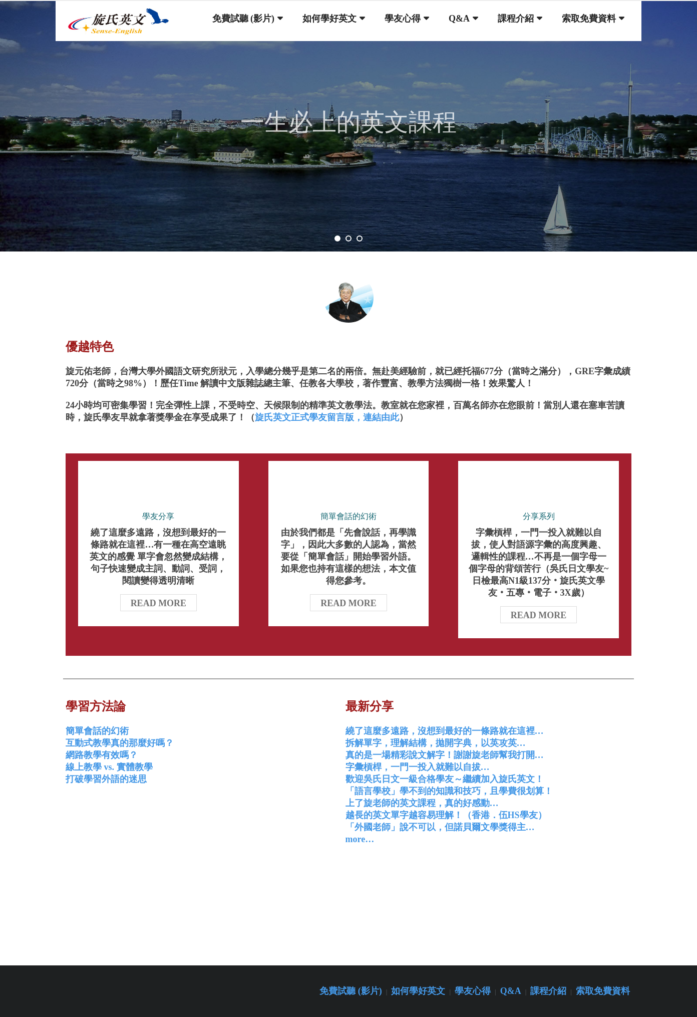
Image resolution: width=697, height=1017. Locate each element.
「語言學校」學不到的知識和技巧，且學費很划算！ (449, 791)
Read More (159, 603)
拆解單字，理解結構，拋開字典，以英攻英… (435, 743)
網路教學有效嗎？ (102, 755)
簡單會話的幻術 (97, 731)
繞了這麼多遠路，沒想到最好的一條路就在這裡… (444, 731)
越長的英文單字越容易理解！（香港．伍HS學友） (446, 815)
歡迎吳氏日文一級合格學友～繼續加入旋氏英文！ (444, 779)
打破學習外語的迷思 (106, 779)
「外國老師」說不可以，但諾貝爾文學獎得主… (440, 827)
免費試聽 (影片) (350, 991)
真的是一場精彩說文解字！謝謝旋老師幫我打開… (444, 755)
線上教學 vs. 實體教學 (109, 767)
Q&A (510, 991)
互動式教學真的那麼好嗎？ (120, 743)
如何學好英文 (418, 991)
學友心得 (473, 991)
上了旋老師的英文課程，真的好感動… (422, 803)
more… (360, 839)
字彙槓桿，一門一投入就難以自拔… (417, 767)
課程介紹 (548, 991)
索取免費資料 (603, 991)
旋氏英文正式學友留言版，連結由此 (327, 417)
